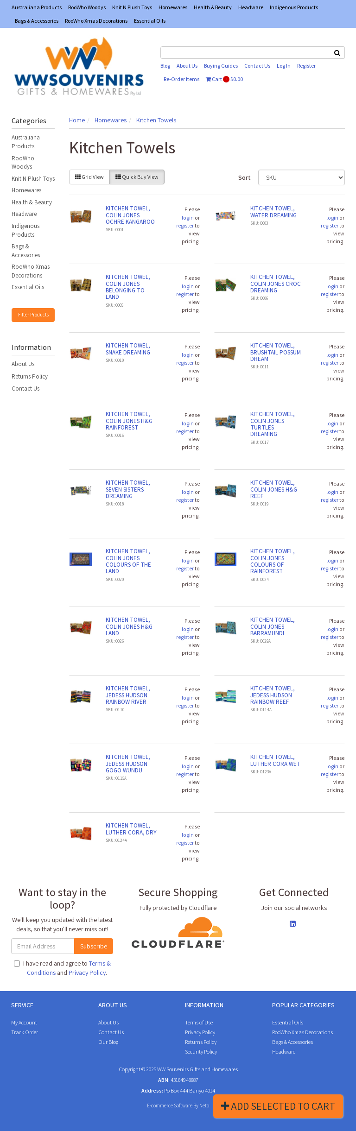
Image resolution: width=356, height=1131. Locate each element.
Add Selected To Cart (278, 1105)
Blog (165, 65)
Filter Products (33, 314)
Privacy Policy (87, 972)
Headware (250, 7)
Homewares (173, 7)
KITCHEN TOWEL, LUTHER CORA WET (275, 760)
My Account (24, 1022)
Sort (244, 177)
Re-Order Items (181, 79)
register (185, 225)
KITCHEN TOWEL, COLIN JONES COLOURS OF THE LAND (128, 561)
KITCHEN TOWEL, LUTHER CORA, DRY (131, 828)
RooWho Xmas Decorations (96, 20)
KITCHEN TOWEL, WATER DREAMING (273, 211)
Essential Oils (149, 20)
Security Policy (201, 1051)
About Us (187, 65)
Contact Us (257, 65)
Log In (284, 65)
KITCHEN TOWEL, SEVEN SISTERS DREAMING (128, 489)
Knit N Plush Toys (132, 7)
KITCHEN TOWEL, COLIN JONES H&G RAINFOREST (129, 420)
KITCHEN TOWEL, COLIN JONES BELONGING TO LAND (128, 287)
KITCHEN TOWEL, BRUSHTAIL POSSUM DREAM (275, 352)
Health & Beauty (213, 7)
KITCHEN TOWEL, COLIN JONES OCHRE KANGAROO (130, 215)
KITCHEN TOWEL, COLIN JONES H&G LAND (129, 626)
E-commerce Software (169, 1105)
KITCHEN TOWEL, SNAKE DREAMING (128, 348)
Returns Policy (30, 376)
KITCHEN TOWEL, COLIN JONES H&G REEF (273, 489)
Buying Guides (221, 65)
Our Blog (108, 1041)
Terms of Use (199, 1022)
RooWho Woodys (87, 7)
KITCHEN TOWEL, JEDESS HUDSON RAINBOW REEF (272, 695)
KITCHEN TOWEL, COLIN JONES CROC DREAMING (275, 283)
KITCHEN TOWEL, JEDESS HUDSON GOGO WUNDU (128, 763)
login (188, 217)
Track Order (24, 1032)
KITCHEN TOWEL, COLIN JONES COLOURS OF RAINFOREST (272, 561)
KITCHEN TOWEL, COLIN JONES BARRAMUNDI (272, 626)
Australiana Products (37, 7)
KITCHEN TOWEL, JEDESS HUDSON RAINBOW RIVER (128, 695)
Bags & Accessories (36, 20)
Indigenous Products (294, 7)
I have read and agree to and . (62, 968)
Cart (224, 79)
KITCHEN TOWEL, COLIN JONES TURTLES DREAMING (272, 424)
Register (306, 65)
